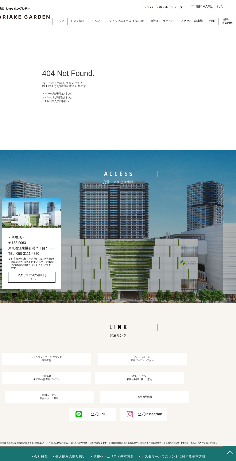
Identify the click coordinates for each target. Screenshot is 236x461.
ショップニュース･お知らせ (126, 20)
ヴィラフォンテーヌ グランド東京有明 (38, 361)
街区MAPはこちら (209, 6)
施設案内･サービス (162, 20)
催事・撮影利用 (227, 21)
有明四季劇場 (198, 386)
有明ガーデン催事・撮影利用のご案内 (38, 386)
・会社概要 (39, 451)
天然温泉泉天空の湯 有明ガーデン (198, 361)
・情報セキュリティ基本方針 (112, 451)
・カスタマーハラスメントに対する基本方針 (171, 451)
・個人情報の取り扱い (69, 451)
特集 (212, 20)
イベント (97, 20)
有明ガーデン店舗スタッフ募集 (118, 386)
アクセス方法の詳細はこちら (32, 277)
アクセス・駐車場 (192, 20)
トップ (60, 20)
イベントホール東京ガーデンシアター (118, 361)
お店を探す (78, 20)
